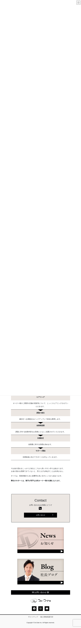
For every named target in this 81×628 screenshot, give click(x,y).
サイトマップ (33, 617)
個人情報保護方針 (46, 617)
